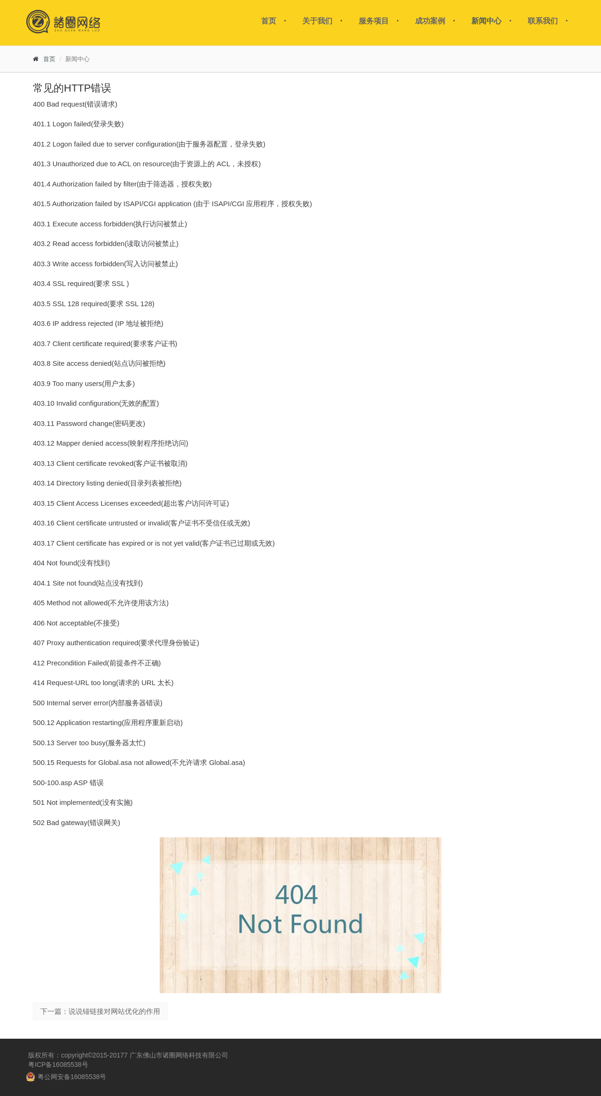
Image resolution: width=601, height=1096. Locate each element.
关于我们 (317, 21)
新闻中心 (486, 21)
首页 (268, 21)
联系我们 (543, 21)
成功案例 (430, 21)
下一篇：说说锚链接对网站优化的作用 (100, 1011)
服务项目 (374, 21)
